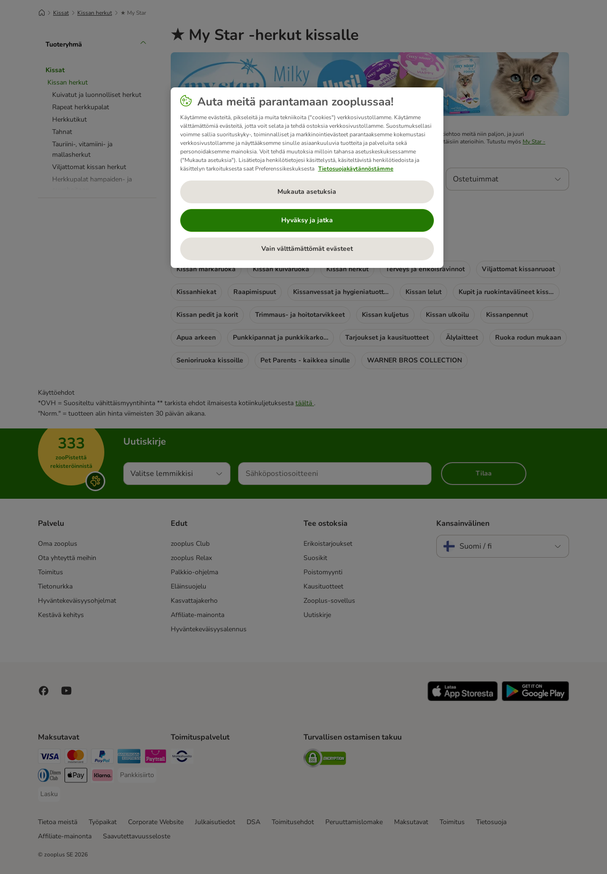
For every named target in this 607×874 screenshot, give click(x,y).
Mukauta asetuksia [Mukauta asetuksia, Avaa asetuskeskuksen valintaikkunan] (306, 191)
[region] (307, 177)
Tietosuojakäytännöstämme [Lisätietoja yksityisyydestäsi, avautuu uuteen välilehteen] (356, 168)
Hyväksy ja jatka (307, 220)
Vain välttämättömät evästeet (307, 248)
